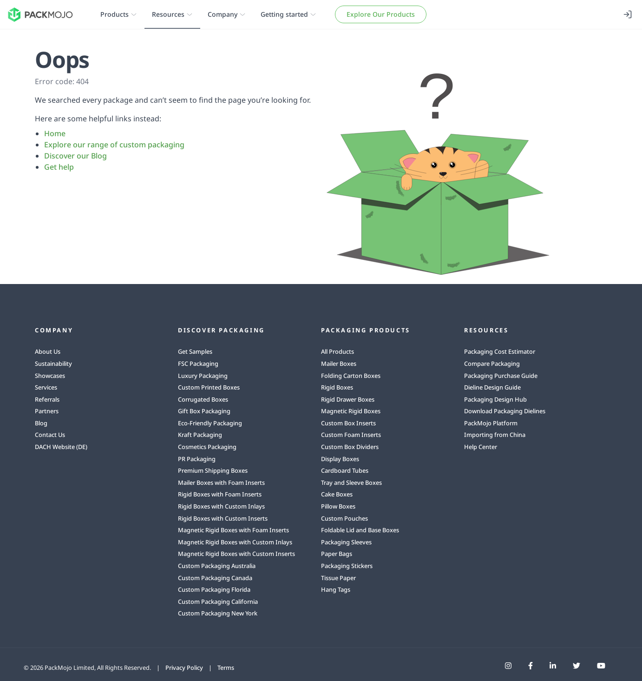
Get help (59, 167)
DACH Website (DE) (61, 447)
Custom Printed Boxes (209, 387)
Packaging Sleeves (346, 542)
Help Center (480, 447)
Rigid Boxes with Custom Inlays (221, 506)
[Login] (628, 14)
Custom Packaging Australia (216, 566)
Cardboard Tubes (344, 470)
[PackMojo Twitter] (576, 665)
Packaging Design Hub (495, 399)
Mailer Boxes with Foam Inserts (221, 482)
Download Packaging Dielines (504, 411)
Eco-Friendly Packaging (210, 423)
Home (55, 133)
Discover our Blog (75, 156)
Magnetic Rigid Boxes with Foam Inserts (233, 530)
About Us (47, 351)
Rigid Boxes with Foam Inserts (220, 494)
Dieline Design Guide (492, 387)
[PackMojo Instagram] (508, 665)
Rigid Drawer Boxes (347, 399)
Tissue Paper (338, 578)
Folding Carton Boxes (350, 375)
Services (46, 387)
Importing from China (494, 434)
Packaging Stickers (347, 566)
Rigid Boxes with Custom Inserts (223, 518)
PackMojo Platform (491, 423)
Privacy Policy (184, 667)
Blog (41, 423)
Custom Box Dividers (350, 447)
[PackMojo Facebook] (530, 665)
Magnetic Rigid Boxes (350, 411)
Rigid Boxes (337, 387)
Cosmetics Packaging (207, 447)
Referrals (47, 399)
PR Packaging (197, 459)
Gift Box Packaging (204, 411)
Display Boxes (340, 459)
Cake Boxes (337, 494)
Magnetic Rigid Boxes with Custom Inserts (236, 553)
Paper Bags (336, 553)
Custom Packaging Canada (215, 578)
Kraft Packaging (200, 434)
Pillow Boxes (338, 506)
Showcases (50, 375)
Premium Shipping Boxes (213, 470)
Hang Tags (335, 589)
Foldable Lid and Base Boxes (360, 530)
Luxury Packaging (203, 375)
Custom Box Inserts (348, 423)
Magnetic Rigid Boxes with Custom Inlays (235, 542)
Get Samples (195, 351)
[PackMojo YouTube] (601, 665)
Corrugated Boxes (203, 399)
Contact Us (50, 434)
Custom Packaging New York (217, 613)
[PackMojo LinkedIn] (553, 665)
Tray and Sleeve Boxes (351, 482)
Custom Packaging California (218, 601)
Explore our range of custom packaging (114, 144)
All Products (337, 351)
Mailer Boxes (338, 363)
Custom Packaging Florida (214, 589)
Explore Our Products (381, 14)
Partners (47, 411)
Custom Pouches (344, 518)
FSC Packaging (198, 363)
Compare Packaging (492, 363)
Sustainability (53, 363)
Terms (225, 667)
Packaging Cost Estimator (499, 351)
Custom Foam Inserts (351, 434)
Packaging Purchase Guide (500, 375)
